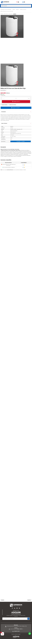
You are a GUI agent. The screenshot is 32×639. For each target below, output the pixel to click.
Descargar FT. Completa (21, 141)
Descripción (10, 13)
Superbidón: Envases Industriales (6, 9)
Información (6, 13)
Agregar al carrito (16, 101)
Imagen (2, 13)
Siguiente (29, 599)
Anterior (2, 599)
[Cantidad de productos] (16, 98)
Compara (14, 13)
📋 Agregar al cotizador (15, 107)
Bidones (17, 9)
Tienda (14, 9)
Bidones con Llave (23, 9)
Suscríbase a (28, 618)
